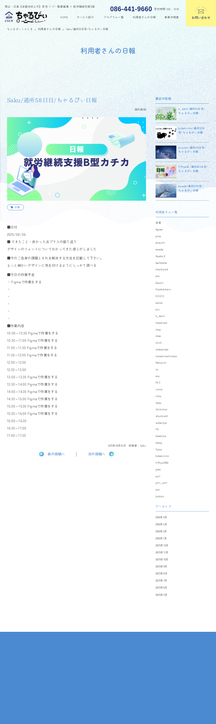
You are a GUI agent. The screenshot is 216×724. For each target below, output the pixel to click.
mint (159, 350)
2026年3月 (161, 531)
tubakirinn (162, 463)
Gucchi (160, 290)
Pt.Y (158, 390)
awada (160, 257)
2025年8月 (162, 581)
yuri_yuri (162, 490)
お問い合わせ (201, 17)
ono (158, 383)
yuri (158, 483)
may (158, 336)
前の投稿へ (56, 454)
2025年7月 (161, 588)
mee (158, 343)
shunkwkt (162, 423)
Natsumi (161, 370)
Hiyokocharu (163, 296)
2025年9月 (161, 574)
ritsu (159, 403)
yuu (158, 496)
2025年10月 (162, 567)
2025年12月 (162, 552)
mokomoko (162, 356)
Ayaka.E (160, 263)
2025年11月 (162, 559)
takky (159, 450)
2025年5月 (162, 602)
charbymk (162, 277)
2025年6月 (161, 595)
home (64, 17)
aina (158, 243)
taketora (161, 443)
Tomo (159, 456)
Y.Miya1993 (162, 470)
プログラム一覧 (113, 17)
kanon (159, 310)
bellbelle (161, 270)
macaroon (162, 330)
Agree (159, 236)
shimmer (161, 416)
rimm (159, 397)
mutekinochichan (166, 363)
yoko (158, 476)
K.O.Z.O (160, 303)
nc (157, 376)
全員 (158, 230)
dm (158, 283)
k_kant (160, 323)
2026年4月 (161, 524)
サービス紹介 (85, 17)
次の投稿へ (96, 454)
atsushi (160, 250)
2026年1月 (161, 545)
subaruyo (161, 430)
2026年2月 (161, 538)
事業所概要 (172, 17)
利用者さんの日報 (144, 17)
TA (157, 436)
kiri (158, 316)
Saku (143, 445)
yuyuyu (160, 503)
